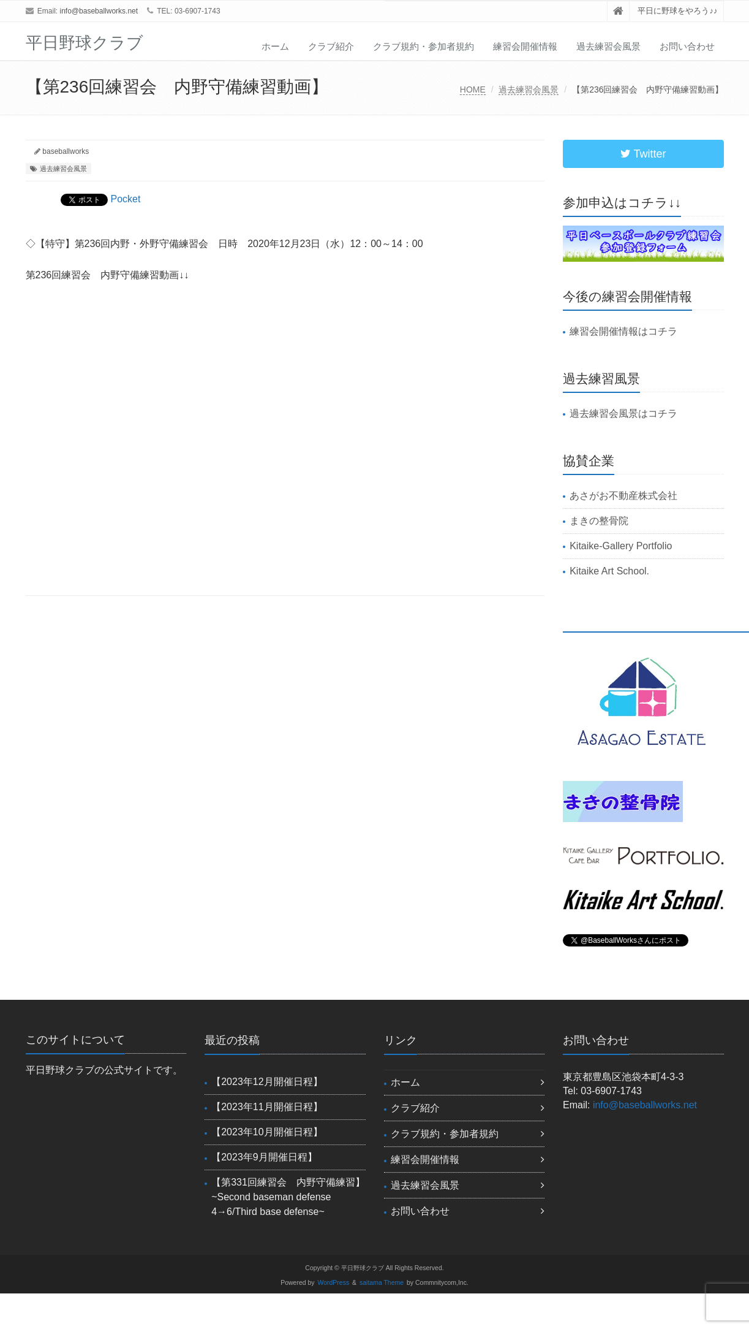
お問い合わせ (687, 46)
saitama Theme (381, 1282)
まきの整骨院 (599, 521)
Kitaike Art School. (609, 571)
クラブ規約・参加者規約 (423, 46)
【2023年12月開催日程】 (266, 1081)
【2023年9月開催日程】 (264, 1157)
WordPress (334, 1282)
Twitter (643, 154)
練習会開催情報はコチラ (623, 331)
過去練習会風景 (608, 46)
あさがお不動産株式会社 (623, 495)
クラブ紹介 (331, 46)
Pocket (126, 199)
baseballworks (65, 151)
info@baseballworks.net (99, 11)
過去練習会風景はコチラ (623, 413)
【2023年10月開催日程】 (266, 1132)
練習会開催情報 (525, 46)
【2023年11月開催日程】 (266, 1107)
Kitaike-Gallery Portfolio (621, 546)
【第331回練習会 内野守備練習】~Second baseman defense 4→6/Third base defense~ (288, 1197)
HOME (473, 89)
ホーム (275, 46)
